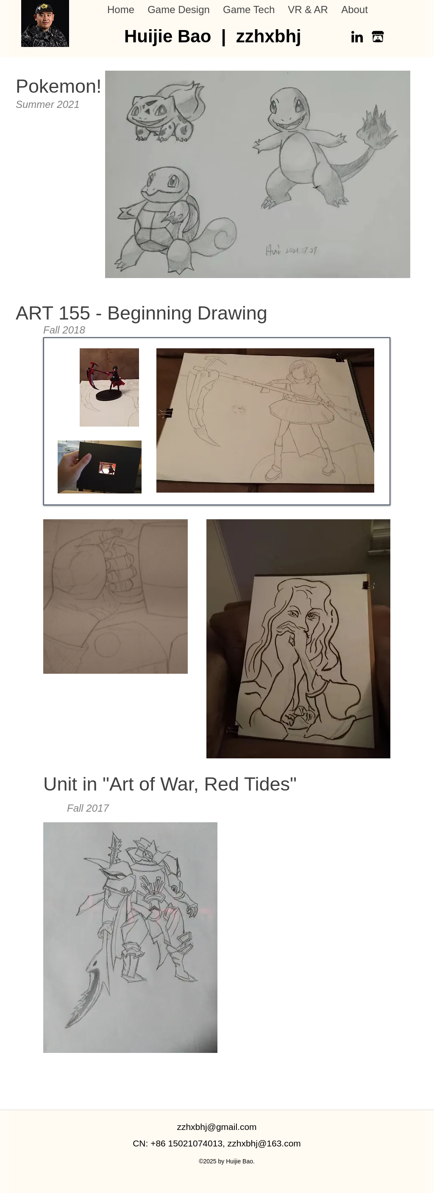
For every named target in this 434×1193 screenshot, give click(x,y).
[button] (178, 9)
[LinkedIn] (357, 36)
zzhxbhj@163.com (264, 1143)
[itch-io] (378, 36)
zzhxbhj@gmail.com (216, 1127)
